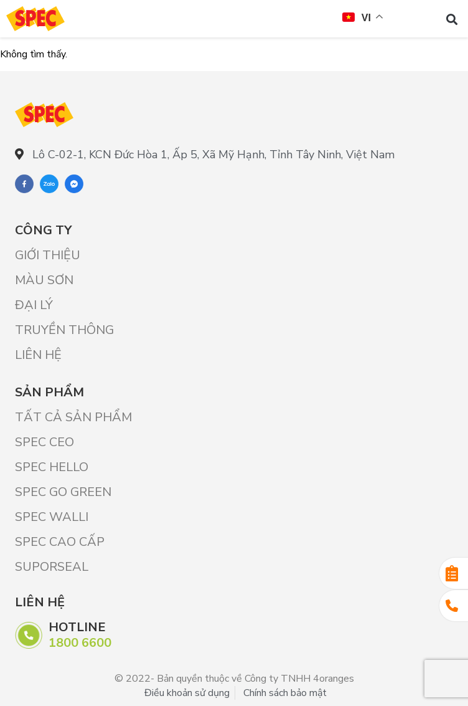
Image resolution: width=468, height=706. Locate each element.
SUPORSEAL (51, 566)
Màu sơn (44, 280)
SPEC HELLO (51, 467)
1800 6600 (80, 642)
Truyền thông (64, 330)
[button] (451, 19)
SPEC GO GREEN (63, 492)
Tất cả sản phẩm (73, 417)
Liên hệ (38, 354)
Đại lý (34, 305)
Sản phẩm (49, 392)
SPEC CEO (44, 442)
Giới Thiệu (47, 255)
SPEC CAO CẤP (60, 541)
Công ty (43, 230)
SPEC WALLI (51, 516)
